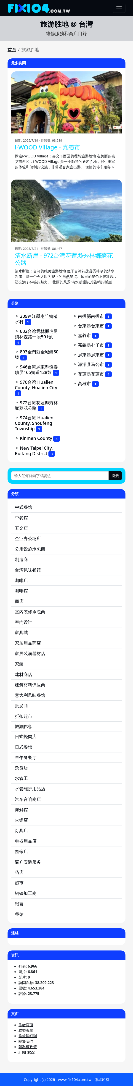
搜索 (115, 475)
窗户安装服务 (28, 862)
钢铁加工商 (26, 893)
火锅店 (21, 820)
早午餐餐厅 (26, 757)
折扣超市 (23, 716)
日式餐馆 (23, 747)
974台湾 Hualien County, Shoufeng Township (34, 423)
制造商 (21, 559)
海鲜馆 (21, 810)
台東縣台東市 (91, 326)
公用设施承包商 (30, 549)
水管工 (21, 778)
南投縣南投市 (91, 316)
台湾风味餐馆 (28, 570)
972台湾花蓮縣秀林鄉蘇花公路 (36, 405)
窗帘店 (21, 851)
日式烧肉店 (26, 736)
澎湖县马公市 (91, 364)
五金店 (21, 528)
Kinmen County (36, 438)
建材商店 (23, 674)
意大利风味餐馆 (30, 695)
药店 (19, 872)
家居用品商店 (28, 643)
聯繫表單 (26, 1030)
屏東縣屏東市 (91, 355)
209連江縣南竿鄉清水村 (36, 319)
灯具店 (21, 830)
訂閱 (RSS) (27, 1052)
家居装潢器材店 (30, 653)
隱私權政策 (28, 1046)
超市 (19, 883)
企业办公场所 (28, 538)
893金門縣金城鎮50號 (37, 354)
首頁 (12, 49)
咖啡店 (21, 580)
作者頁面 (26, 1024)
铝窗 (19, 904)
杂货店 (21, 768)
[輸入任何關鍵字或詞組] (60, 475)
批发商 (21, 705)
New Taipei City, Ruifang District (34, 451)
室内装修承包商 (30, 611)
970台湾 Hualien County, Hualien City (36, 385)
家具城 (21, 632)
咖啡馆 (21, 590)
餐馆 (19, 914)
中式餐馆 (23, 507)
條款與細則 (28, 1035)
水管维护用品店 (30, 789)
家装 (19, 664)
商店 (19, 601)
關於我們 (26, 1041)
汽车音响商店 (28, 799)
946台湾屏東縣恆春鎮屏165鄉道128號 (36, 369)
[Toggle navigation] (119, 8)
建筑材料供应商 (30, 684)
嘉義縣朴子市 (91, 345)
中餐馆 (21, 517)
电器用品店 (26, 841)
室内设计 (23, 622)
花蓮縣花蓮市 (91, 374)
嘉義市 (84, 335)
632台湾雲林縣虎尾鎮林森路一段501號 (36, 334)
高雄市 (84, 383)
